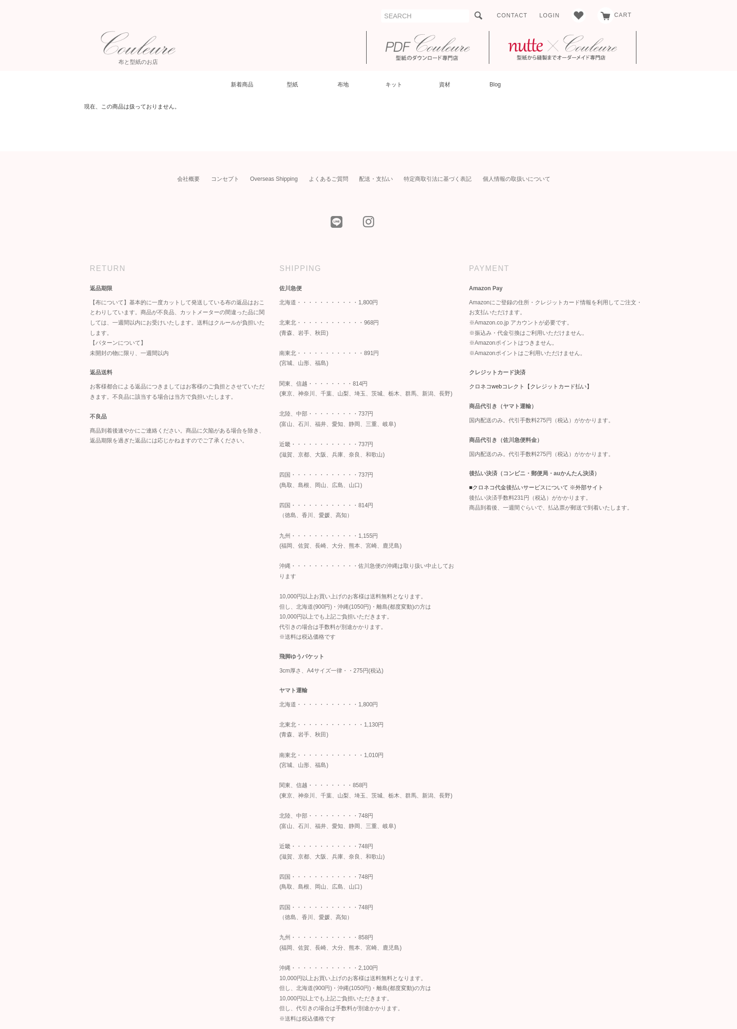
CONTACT (512, 15)
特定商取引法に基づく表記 (437, 179)
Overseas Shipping (274, 179)
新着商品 (242, 84)
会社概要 (188, 179)
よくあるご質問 (328, 179)
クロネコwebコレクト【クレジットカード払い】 (530, 386)
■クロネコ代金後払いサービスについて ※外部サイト (536, 487)
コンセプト (225, 179)
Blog (495, 84)
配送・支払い (376, 179)
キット (393, 84)
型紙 (292, 84)
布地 (343, 84)
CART (614, 15)
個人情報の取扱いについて (516, 179)
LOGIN (549, 15)
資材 (444, 84)
